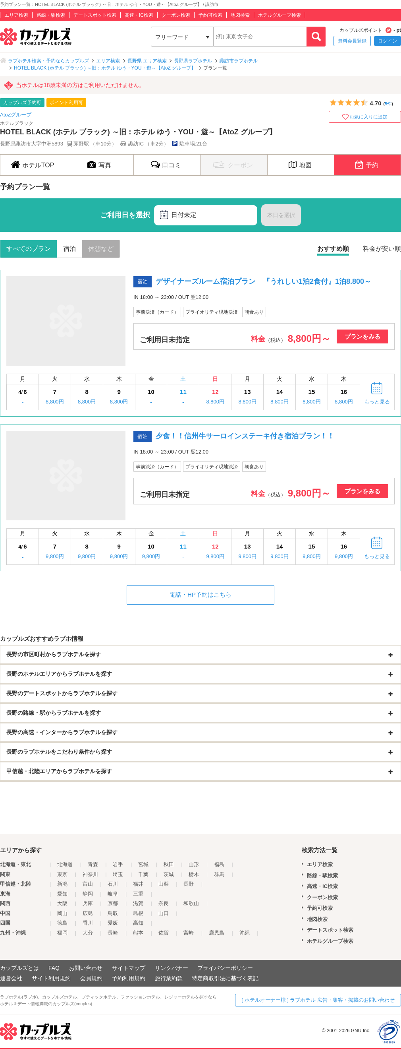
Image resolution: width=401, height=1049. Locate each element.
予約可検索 (210, 15)
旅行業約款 (169, 978)
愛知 (62, 894)
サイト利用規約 (51, 978)
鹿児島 (216, 933)
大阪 (62, 903)
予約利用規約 (128, 978)
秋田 (169, 864)
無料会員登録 (352, 41)
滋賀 (138, 903)
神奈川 (90, 874)
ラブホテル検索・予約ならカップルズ (48, 61)
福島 (219, 864)
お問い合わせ (85, 968)
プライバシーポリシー (225, 968)
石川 (113, 884)
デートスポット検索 (94, 15)
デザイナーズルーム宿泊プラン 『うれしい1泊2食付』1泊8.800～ (263, 281)
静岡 (88, 894)
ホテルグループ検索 (279, 15)
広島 (88, 913)
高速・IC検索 (139, 15)
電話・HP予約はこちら (200, 594)
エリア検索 (16, 15)
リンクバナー (171, 968)
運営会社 (11, 978)
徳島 (62, 923)
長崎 (113, 933)
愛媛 (113, 923)
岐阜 (113, 894)
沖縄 (244, 933)
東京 (62, 874)
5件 (388, 103)
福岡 (62, 933)
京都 (113, 903)
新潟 (62, 884)
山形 (194, 864)
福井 (138, 884)
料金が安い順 (382, 248)
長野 (188, 884)
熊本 (138, 933)
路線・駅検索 (51, 15)
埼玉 (118, 874)
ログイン (387, 41)
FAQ (54, 968)
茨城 (169, 874)
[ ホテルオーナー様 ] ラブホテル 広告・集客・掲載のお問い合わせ (318, 1000)
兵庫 (88, 903)
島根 (138, 913)
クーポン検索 (176, 15)
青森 (93, 864)
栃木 (194, 874)
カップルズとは (19, 968)
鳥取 (113, 913)
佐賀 (163, 933)
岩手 (118, 864)
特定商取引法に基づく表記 (225, 978)
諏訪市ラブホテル (239, 61)
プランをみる (362, 336)
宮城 (143, 864)
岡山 (62, 913)
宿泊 (69, 248)
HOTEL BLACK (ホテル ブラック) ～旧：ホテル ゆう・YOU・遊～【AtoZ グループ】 (105, 68)
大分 (88, 933)
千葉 (143, 874)
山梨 (163, 884)
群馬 (219, 874)
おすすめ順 (333, 248)
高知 (138, 923)
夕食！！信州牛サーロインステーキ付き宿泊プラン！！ (245, 436)
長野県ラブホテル (193, 61)
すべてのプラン (28, 248)
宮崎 (188, 933)
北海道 (65, 864)
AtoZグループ (15, 115)
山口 (163, 913)
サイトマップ (128, 968)
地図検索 (240, 15)
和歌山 (191, 903)
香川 (88, 923)
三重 (138, 894)
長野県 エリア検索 (147, 61)
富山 (88, 884)
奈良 (163, 903)
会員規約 (91, 978)
